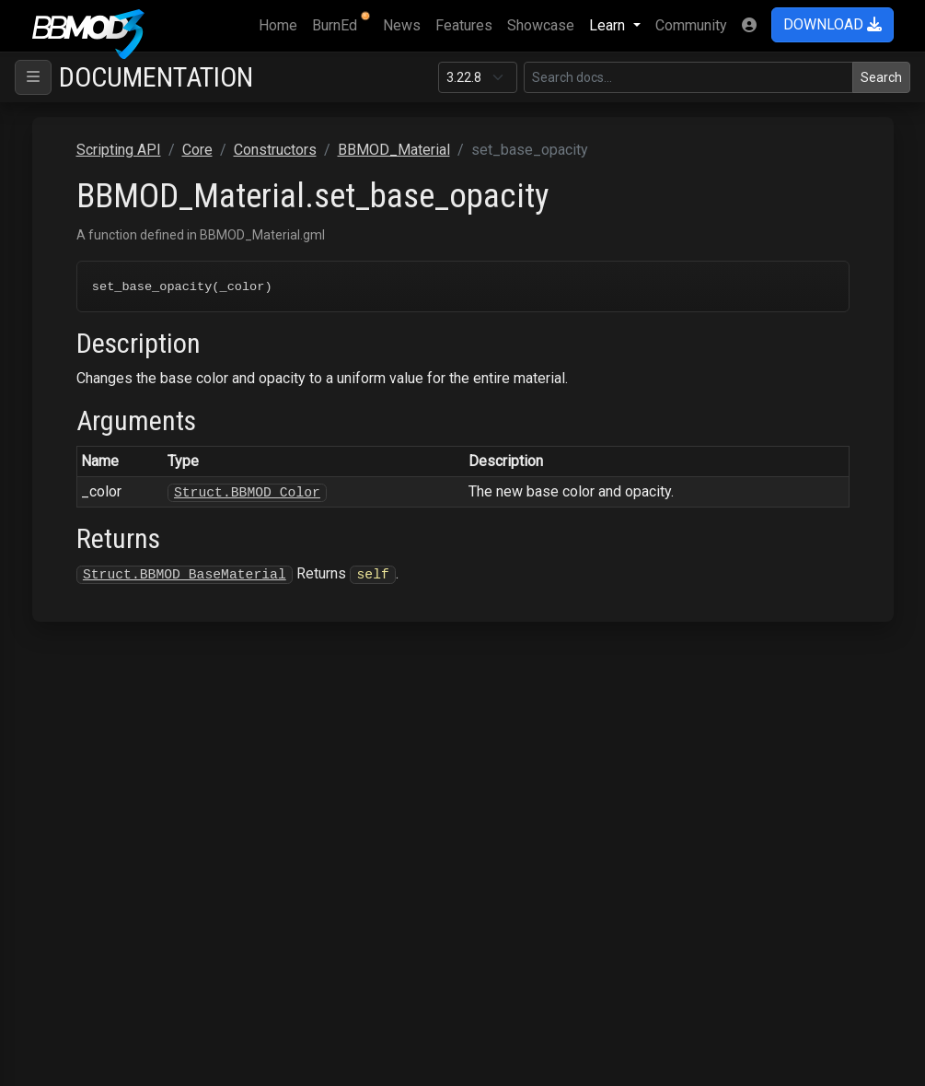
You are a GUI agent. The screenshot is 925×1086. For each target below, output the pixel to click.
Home (282, 24)
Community (691, 25)
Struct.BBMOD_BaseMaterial (184, 575)
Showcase (540, 25)
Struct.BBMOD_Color (247, 493)
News (402, 25)
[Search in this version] (688, 77)
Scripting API (118, 149)
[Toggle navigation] (33, 77)
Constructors (275, 149)
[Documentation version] (477, 77)
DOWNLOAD (832, 24)
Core (197, 149)
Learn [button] (609, 25)
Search (881, 77)
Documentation (156, 77)
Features (463, 25)
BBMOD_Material (394, 149)
